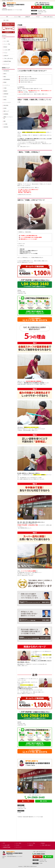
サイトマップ (6, 64)
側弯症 (5, 99)
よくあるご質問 (7, 49)
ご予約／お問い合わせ (48, 16)
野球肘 (5, 82)
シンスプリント (7, 85)
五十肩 (5, 96)
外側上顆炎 (6, 105)
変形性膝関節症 (7, 79)
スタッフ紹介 (6, 41)
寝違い (5, 76)
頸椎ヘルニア (6, 111)
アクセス (38, 16)
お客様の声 (27, 16)
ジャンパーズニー (7, 102)
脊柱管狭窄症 (6, 70)
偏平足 (5, 73)
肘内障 (5, 108)
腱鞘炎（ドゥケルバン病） (8, 117)
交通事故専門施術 (7, 61)
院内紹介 (5, 46)
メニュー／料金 (17, 16)
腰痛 (4, 121)
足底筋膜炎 (6, 114)
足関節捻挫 (6, 93)
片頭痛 (5, 88)
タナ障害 (5, 124)
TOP (7, 16)
